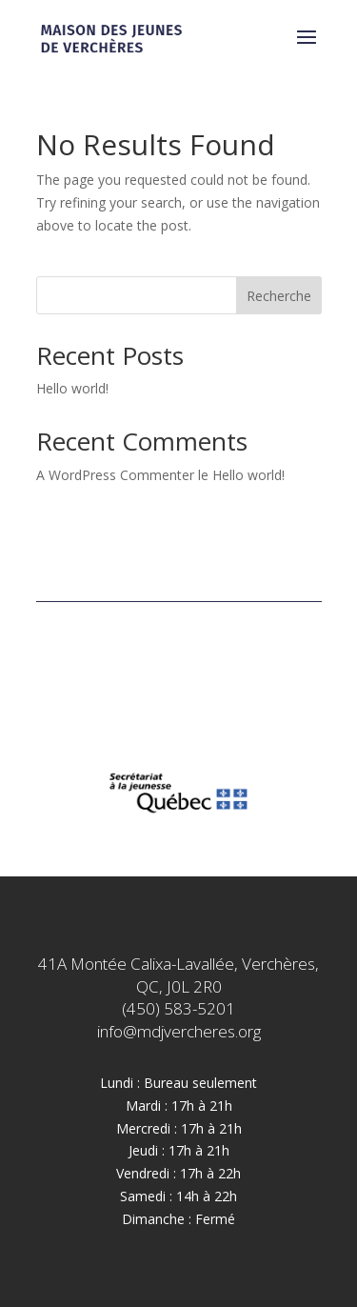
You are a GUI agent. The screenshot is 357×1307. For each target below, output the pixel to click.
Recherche (279, 296)
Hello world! (72, 388)
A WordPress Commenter (115, 475)
